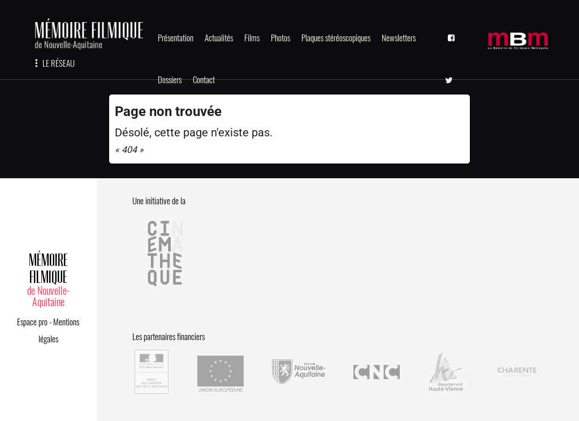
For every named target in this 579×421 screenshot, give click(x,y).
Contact (204, 79)
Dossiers (170, 79)
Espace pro (32, 322)
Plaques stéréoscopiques (335, 38)
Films (252, 38)
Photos (280, 38)
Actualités (219, 38)
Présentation (175, 38)
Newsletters (399, 38)
